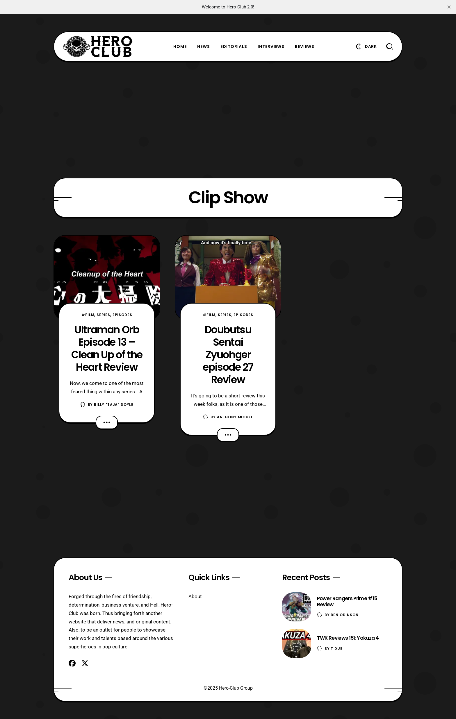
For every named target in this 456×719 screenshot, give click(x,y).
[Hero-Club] (98, 46)
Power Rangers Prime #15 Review (347, 601)
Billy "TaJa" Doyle (113, 404)
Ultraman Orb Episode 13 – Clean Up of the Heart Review (106, 348)
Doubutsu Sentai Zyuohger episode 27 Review (228, 354)
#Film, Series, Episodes (106, 314)
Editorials (233, 46)
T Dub (337, 648)
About (195, 596)
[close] (449, 7)
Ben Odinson (344, 614)
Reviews (304, 46)
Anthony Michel (235, 417)
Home (180, 46)
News (203, 46)
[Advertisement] (228, 119)
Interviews (271, 46)
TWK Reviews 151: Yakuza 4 (348, 637)
